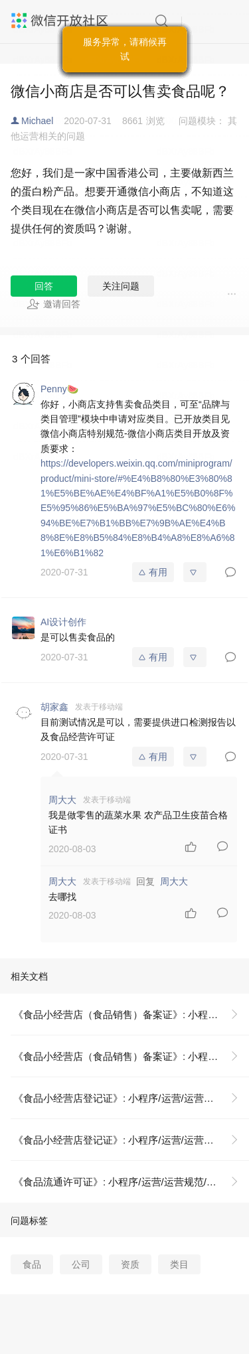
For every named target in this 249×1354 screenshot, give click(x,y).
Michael (37, 120)
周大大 (174, 881)
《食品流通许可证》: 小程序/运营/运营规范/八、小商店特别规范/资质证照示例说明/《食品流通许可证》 (131, 1181)
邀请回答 (53, 304)
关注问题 (120, 286)
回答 (44, 286)
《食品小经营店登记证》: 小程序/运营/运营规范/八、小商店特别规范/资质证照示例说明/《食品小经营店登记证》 (131, 1098)
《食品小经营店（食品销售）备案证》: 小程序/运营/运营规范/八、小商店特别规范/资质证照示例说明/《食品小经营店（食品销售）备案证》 (131, 1014)
